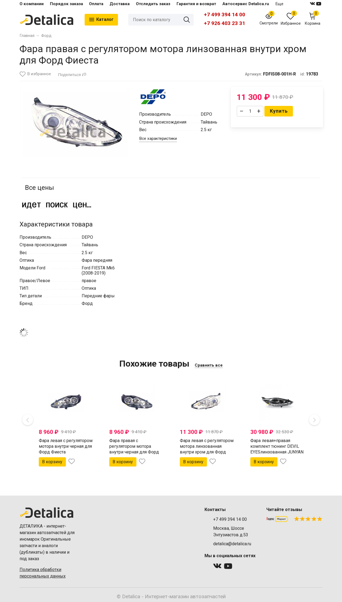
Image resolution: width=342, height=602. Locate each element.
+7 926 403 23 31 (224, 23)
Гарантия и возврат (196, 3)
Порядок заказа (66, 3)
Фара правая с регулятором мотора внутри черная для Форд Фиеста (134, 449)
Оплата (96, 3)
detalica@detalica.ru (232, 543)
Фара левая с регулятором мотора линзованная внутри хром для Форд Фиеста (207, 449)
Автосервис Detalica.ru (245, 3)
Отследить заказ (153, 3)
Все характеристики (158, 138)
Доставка (120, 3)
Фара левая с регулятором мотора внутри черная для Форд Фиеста (65, 446)
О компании (32, 3)
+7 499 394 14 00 (224, 14)
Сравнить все (209, 365)
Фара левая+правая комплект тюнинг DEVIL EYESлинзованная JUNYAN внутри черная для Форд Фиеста (276, 452)
